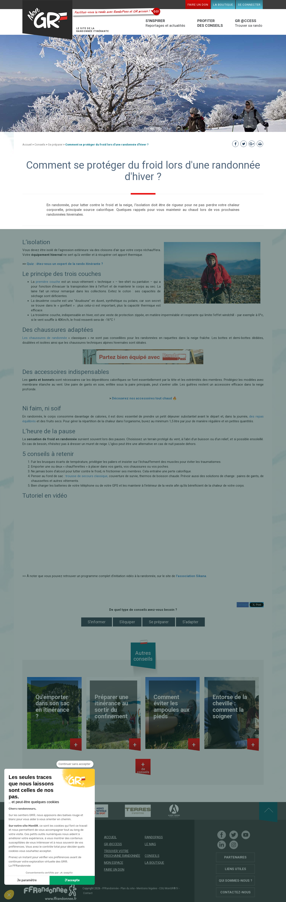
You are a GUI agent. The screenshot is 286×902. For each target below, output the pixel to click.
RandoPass (154, 837)
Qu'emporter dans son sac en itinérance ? (53, 707)
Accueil (27, 144)
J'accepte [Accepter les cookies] (72, 880)
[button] (9, 894)
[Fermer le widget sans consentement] (74, 764)
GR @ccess (113, 844)
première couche (48, 282)
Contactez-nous (235, 892)
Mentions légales (147, 888)
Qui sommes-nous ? (235, 881)
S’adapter (190, 622)
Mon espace (113, 863)
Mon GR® (47, 20)
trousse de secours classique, (86, 476)
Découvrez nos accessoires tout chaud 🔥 (144, 398)
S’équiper (127, 622)
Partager (243, 604)
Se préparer (55, 144)
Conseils (39, 144)
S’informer (97, 622)
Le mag (150, 844)
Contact (88, 893)
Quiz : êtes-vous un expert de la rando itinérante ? (65, 264)
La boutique (223, 4)
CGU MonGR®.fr (168, 888)
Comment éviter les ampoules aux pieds (172, 707)
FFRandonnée (110, 888)
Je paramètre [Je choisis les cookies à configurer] (27, 880)
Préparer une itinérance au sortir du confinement (111, 707)
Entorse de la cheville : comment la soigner (230, 707)
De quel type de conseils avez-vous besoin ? (143, 610)
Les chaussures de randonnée (44, 338)
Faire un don (198, 4)
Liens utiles (235, 869)
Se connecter (249, 4)
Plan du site (128, 888)
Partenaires (235, 857)
